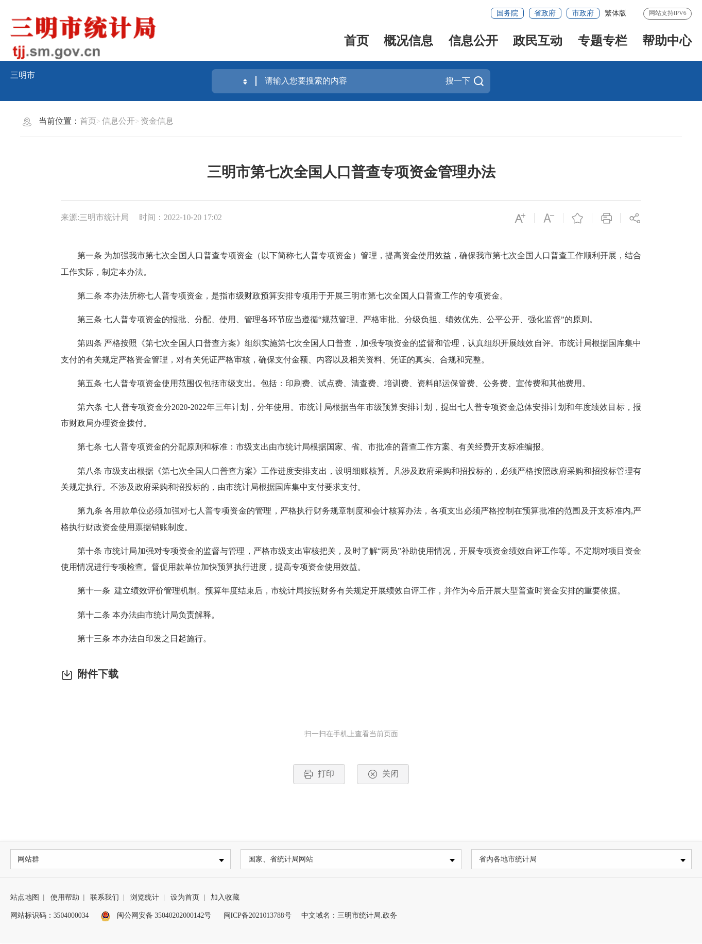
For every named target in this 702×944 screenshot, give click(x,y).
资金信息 (157, 121)
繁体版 (615, 13)
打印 (318, 774)
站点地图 (24, 898)
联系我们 (104, 898)
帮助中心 (667, 40)
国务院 (507, 13)
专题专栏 (602, 40)
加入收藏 (225, 898)
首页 (356, 40)
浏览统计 (144, 898)
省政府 (545, 13)
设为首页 (184, 898)
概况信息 (408, 40)
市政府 (583, 13)
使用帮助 (64, 898)
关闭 (383, 774)
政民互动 (537, 40)
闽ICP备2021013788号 (258, 916)
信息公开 (473, 40)
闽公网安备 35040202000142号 (155, 916)
